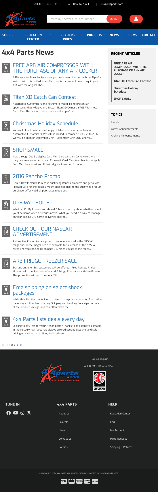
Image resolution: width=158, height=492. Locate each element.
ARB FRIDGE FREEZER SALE (45, 261)
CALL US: (46, 4)
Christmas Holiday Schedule (45, 123)
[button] (86, 19)
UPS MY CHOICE (31, 202)
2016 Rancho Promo (36, 176)
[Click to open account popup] (136, 19)
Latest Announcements (124, 129)
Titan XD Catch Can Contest (44, 97)
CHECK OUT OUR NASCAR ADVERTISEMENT (42, 232)
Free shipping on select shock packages (47, 290)
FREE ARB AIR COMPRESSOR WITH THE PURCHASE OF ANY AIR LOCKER (55, 68)
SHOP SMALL (28, 150)
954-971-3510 (100, 359)
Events (115, 122)
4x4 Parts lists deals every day (49, 319)
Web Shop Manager (109, 473)
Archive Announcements (125, 135)
